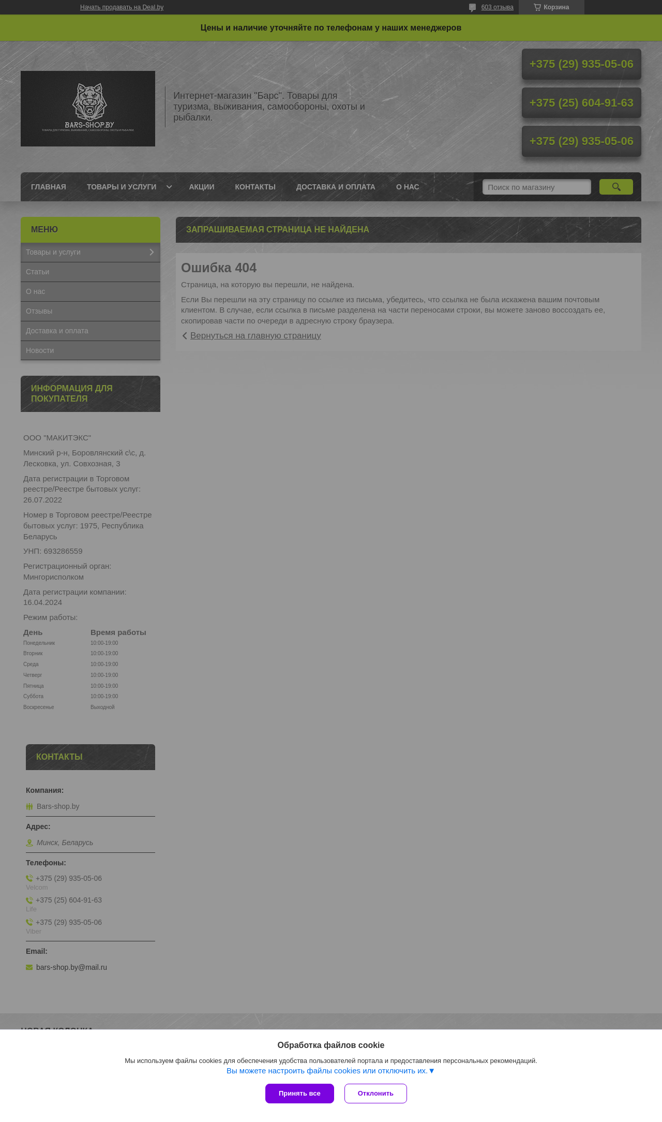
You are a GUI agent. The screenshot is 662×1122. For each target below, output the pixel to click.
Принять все (300, 1093)
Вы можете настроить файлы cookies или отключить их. (327, 1070)
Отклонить (376, 1093)
